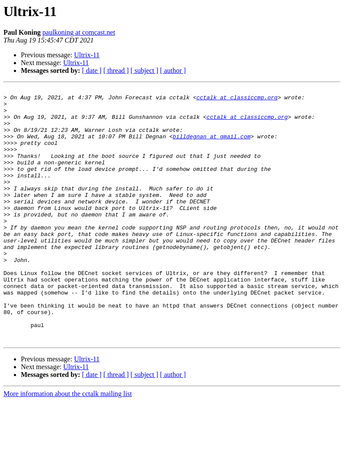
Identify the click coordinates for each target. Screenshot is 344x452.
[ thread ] (116, 70)
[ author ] (173, 70)
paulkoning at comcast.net (79, 32)
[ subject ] (144, 70)
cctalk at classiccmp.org (237, 100)
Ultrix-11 (87, 55)
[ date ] (92, 70)
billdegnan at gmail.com (211, 147)
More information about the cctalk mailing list (67, 444)
